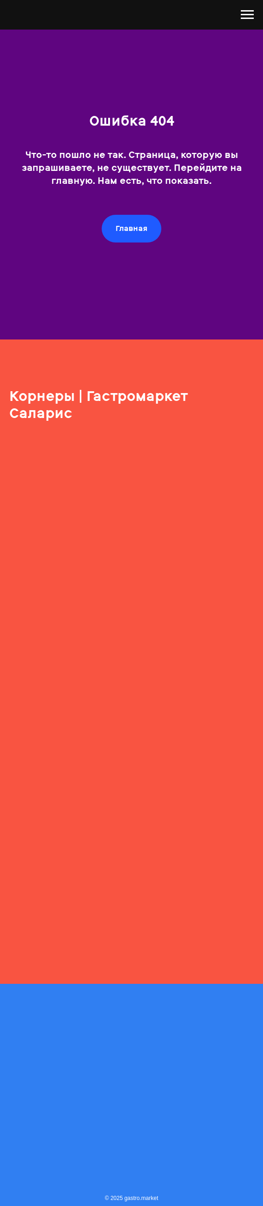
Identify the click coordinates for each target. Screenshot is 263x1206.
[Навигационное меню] (247, 14)
